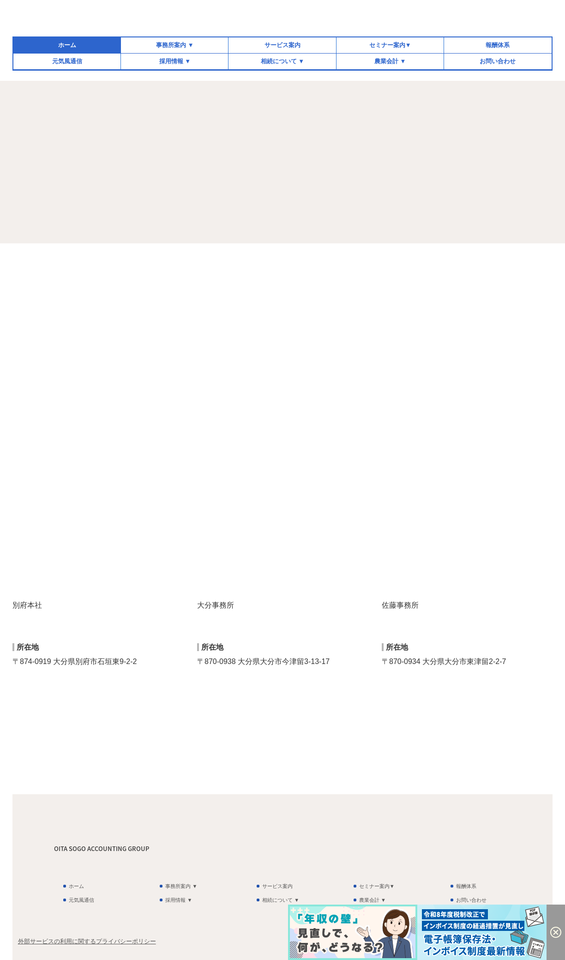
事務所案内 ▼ (174, 45)
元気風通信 (67, 61)
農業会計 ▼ (390, 61)
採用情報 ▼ (175, 61)
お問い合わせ (498, 61)
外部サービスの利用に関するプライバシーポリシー (87, 941)
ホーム (67, 45)
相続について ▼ (282, 61)
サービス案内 (282, 45)
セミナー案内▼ (390, 45)
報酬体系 (498, 45)
